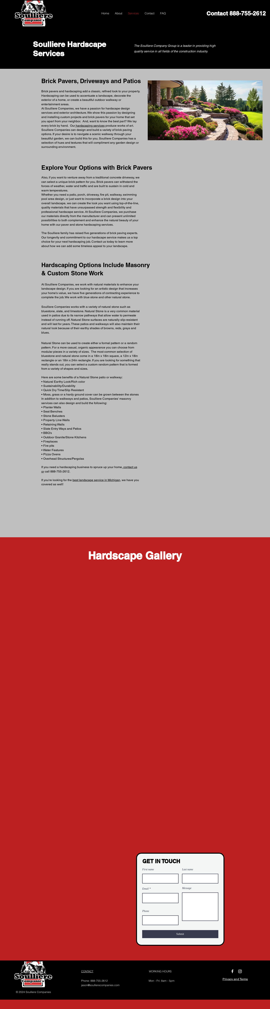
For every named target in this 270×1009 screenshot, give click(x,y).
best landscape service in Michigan (96, 480)
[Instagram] (240, 971)
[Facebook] (232, 971)
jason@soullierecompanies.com (100, 985)
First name (148, 869)
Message (187, 888)
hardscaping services (90, 125)
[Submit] (180, 934)
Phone (145, 911)
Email (145, 888)
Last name (187, 869)
